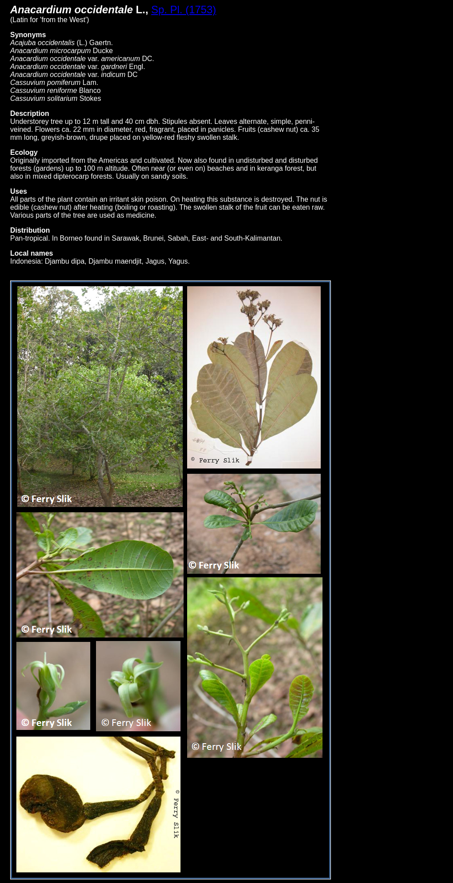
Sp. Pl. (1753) (183, 9)
